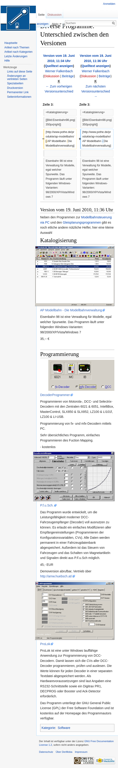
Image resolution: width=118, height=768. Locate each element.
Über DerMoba (64, 752)
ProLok (45, 644)
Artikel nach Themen (16, 47)
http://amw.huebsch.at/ (56, 576)
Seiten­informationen (19, 96)
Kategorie (48, 728)
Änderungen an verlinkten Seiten (17, 77)
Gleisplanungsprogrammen (82, 222)
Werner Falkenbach (59, 71)
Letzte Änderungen (15, 56)
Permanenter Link (18, 92)
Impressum (81, 752)
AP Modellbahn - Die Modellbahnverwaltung (71, 310)
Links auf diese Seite (19, 71)
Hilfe (7, 60)
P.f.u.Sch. (47, 505)
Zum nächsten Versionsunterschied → (95, 91)
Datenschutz (46, 752)
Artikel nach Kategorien (18, 51)
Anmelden (109, 3)
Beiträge (68, 76)
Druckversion (15, 88)
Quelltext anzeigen (59, 66)
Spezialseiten (15, 83)
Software (64, 728)
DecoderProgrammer (55, 395)
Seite (41, 14)
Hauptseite (10, 43)
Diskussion (51, 76)
